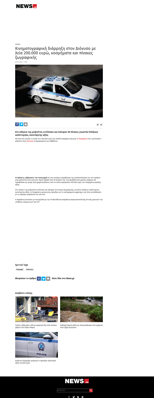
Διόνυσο (30, 141)
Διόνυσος (29, 269)
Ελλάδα (17, 44)
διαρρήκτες (83, 139)
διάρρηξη (19, 269)
